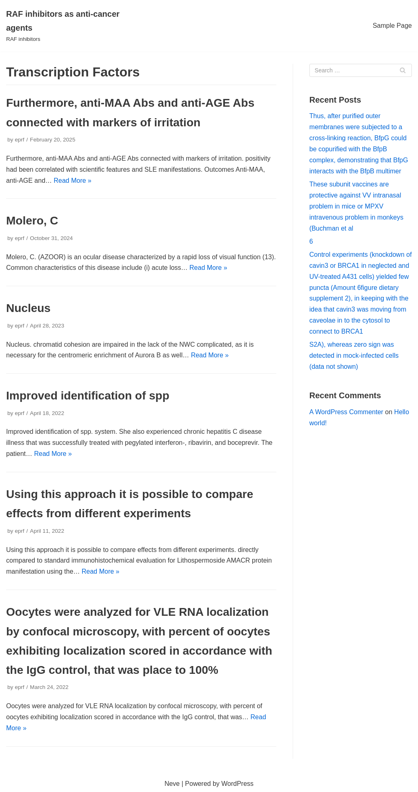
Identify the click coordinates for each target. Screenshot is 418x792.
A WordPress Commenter (346, 411)
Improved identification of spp (87, 395)
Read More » (73, 180)
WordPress (237, 783)
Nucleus (28, 308)
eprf (19, 140)
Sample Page (392, 25)
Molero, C (32, 220)
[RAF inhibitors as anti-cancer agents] (69, 25)
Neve (172, 783)
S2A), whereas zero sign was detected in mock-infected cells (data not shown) (354, 355)
